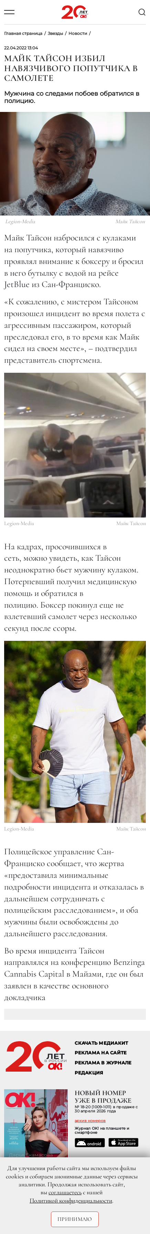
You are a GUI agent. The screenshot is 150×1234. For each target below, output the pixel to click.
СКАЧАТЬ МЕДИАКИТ (101, 1043)
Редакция (89, 1072)
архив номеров (90, 1121)
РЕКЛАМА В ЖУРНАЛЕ (103, 1062)
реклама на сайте (101, 1052)
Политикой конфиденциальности (71, 1200)
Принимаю (74, 1219)
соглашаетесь (65, 1192)
